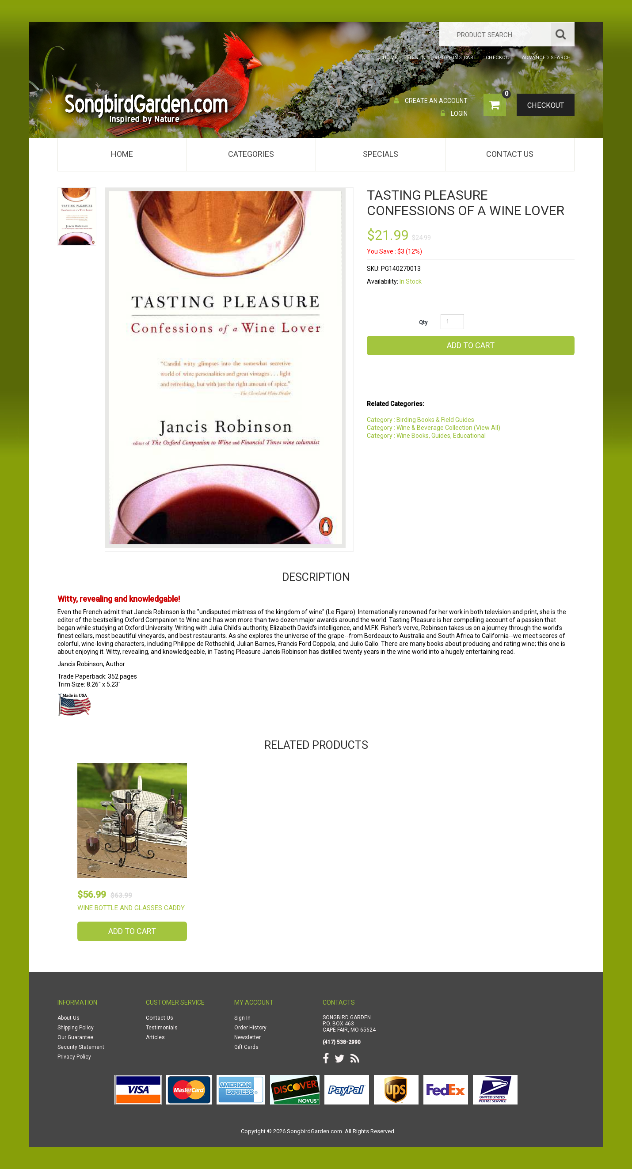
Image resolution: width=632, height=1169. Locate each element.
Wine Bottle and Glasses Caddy (131, 908)
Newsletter (247, 1037)
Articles (155, 1037)
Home (122, 154)
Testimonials (162, 1028)
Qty (423, 322)
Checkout (544, 105)
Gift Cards (246, 1047)
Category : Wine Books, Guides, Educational (426, 435)
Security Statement (80, 1047)
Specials (380, 154)
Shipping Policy (75, 1028)
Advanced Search (546, 58)
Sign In (242, 1018)
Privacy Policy (74, 1057)
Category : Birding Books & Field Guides (420, 419)
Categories (251, 154)
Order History (250, 1028)
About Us (68, 1018)
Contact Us (509, 154)
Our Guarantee (75, 1037)
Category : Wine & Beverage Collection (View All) (433, 427)
